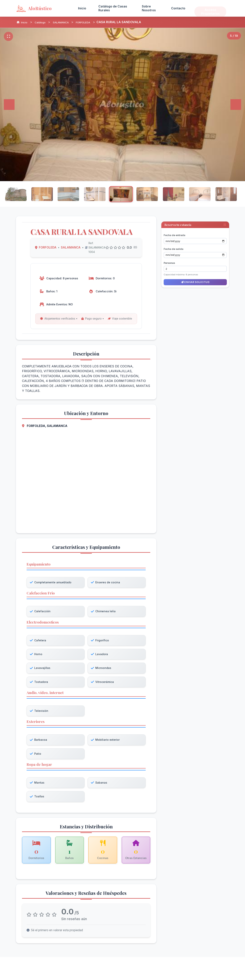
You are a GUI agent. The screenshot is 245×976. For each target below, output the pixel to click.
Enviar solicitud (195, 276)
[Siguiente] (235, 104)
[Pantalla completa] (8, 36)
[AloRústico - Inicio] (42, 8)
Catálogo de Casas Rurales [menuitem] (112, 8)
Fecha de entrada (174, 228)
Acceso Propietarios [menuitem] (210, 8)
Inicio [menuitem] (82, 8)
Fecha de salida (173, 242)
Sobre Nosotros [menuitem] (149, 8)
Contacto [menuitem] (178, 8)
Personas (169, 256)
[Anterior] (9, 104)
